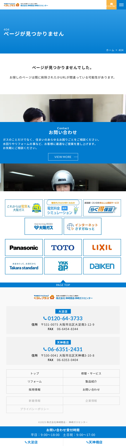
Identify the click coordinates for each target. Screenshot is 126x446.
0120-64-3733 (65, 318)
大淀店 (32, 442)
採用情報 (34, 389)
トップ (34, 373)
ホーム (110, 50)
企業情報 (91, 400)
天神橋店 (96, 442)
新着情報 (34, 400)
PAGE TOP (63, 285)
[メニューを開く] (121, 4)
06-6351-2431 (65, 349)
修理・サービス (91, 373)
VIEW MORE (63, 156)
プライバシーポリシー (34, 409)
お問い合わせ (91, 389)
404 (121, 50)
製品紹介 (91, 381)
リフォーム (34, 381)
